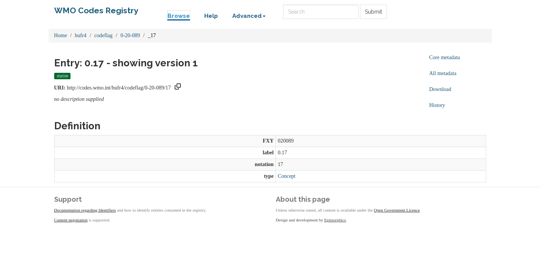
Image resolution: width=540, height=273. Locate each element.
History (437, 105)
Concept (287, 176)
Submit (373, 12)
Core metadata (444, 57)
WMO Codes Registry (96, 10)
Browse (178, 16)
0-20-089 (130, 35)
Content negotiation (71, 220)
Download (440, 89)
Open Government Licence (397, 210)
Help (211, 16)
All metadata (443, 73)
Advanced (249, 16)
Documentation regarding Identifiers (85, 210)
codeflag (103, 35)
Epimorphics (335, 220)
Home (60, 35)
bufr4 (80, 35)
